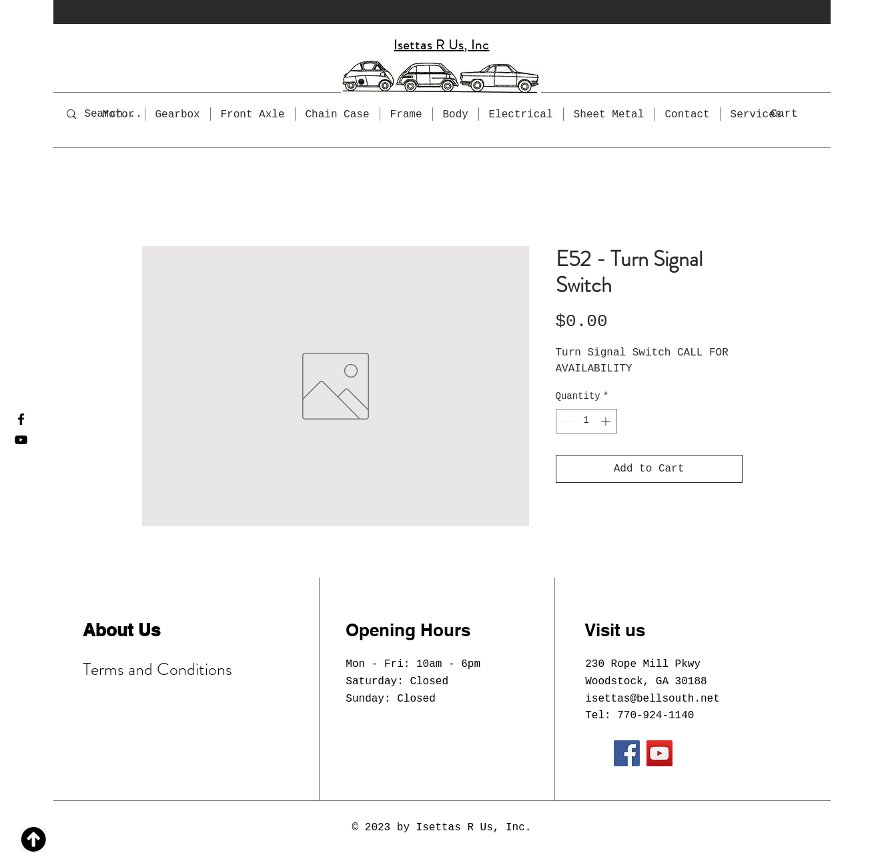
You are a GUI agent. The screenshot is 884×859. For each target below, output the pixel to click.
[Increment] (606, 421)
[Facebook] (21, 419)
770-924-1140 (655, 716)
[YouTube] (21, 440)
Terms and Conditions (157, 669)
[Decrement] (566, 421)
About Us (121, 630)
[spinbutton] (586, 421)
